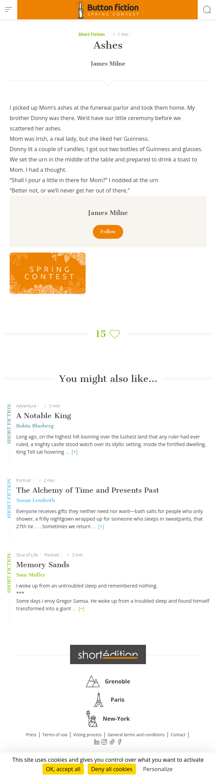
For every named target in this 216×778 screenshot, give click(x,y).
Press (31, 735)
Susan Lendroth (35, 500)
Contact (178, 735)
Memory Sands (42, 564)
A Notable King (43, 415)
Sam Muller (30, 575)
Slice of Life (27, 555)
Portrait (23, 480)
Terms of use (54, 735)
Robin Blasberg (34, 426)
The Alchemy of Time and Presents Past (87, 490)
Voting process (87, 735)
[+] (75, 452)
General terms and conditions (136, 735)
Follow (108, 232)
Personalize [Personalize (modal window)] (158, 769)
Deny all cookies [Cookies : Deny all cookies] (111, 769)
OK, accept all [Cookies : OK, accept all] (63, 769)
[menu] (8, 9)
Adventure (26, 406)
